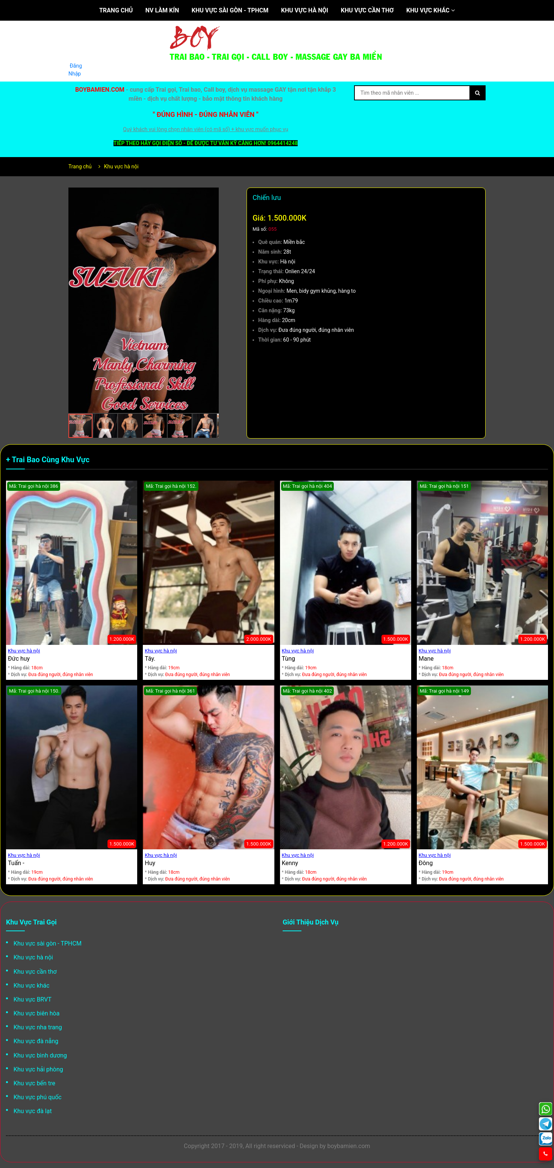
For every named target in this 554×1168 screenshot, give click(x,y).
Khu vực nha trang (38, 1027)
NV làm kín (162, 10)
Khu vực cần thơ (367, 10)
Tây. (150, 658)
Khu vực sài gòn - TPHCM (230, 10)
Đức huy (19, 658)
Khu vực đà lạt (33, 1111)
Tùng (288, 658)
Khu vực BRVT (32, 999)
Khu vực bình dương (40, 1055)
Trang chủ (116, 10)
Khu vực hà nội (304, 10)
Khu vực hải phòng (38, 1069)
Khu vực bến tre (34, 1083)
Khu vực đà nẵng (36, 1041)
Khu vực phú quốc (38, 1097)
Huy (150, 863)
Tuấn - (16, 863)
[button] (212, 194)
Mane (426, 658)
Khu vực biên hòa (36, 1013)
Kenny (290, 863)
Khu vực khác (430, 10)
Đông (426, 863)
